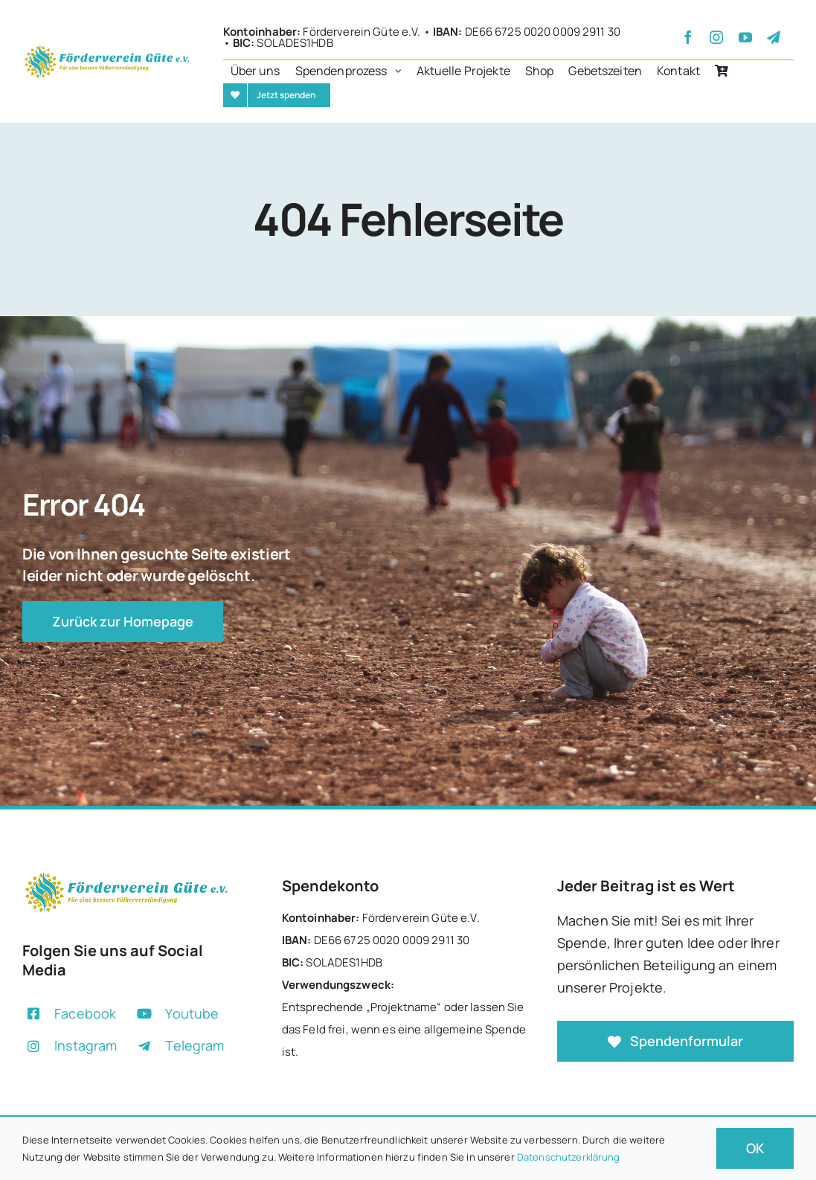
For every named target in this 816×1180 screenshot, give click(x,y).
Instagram (85, 1045)
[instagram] (716, 37)
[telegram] (773, 37)
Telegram (194, 1045)
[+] (107, 48)
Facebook (85, 1013)
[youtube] (745, 37)
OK (755, 1148)
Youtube (192, 1013)
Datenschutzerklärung (568, 1157)
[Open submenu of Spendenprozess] (402, 71)
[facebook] (688, 37)
